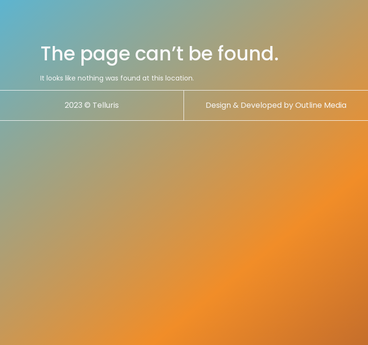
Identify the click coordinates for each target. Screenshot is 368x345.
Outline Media (320, 105)
